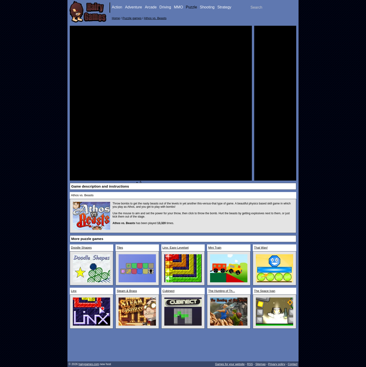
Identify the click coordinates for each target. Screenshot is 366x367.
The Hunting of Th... (221, 291)
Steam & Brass (127, 291)
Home (116, 18)
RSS (250, 364)
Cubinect (168, 291)
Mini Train (214, 247)
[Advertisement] (275, 98)
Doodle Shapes (81, 247)
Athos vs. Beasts (155, 18)
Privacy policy (276, 364)
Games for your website (230, 364)
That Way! (261, 247)
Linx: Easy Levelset (175, 247)
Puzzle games (132, 18)
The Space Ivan (264, 291)
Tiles (120, 247)
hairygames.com (88, 364)
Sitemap (260, 364)
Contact (292, 364)
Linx (74, 291)
